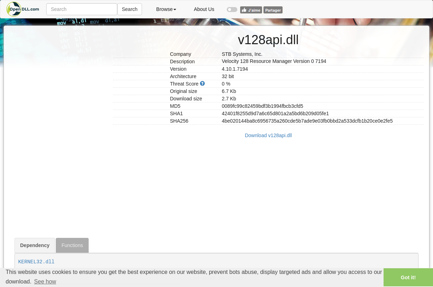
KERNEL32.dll (36, 262)
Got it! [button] (408, 277)
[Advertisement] (61, 132)
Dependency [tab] (34, 245)
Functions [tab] (72, 245)
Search (129, 9)
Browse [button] (166, 9)
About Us (204, 9)
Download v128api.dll (268, 135)
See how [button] (45, 282)
